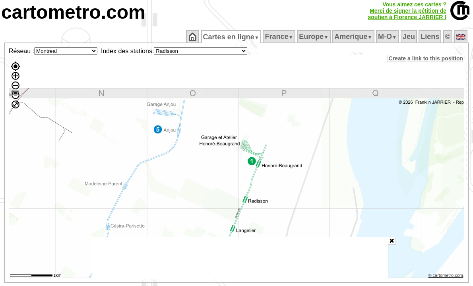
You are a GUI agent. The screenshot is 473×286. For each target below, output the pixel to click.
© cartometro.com (446, 276)
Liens (430, 37)
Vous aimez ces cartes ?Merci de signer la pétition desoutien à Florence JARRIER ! (407, 10)
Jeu (409, 37)
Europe (314, 37)
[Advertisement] (240, 258)
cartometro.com (73, 12)
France (280, 37)
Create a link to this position (426, 58)
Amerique (354, 37)
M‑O (388, 37)
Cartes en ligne (232, 37)
